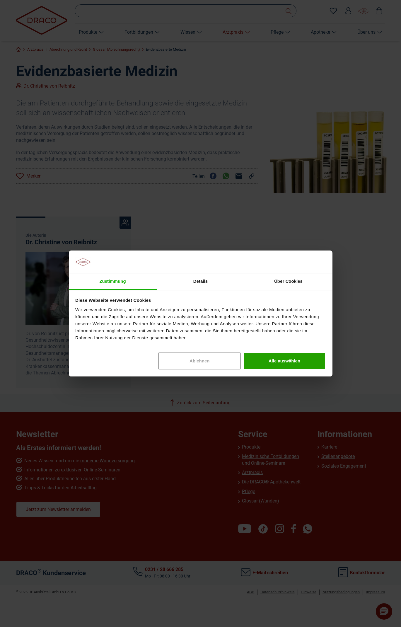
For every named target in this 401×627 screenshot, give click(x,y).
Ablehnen (199, 360)
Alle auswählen (284, 360)
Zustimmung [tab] (112, 281)
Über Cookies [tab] (288, 281)
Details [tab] (200, 281)
